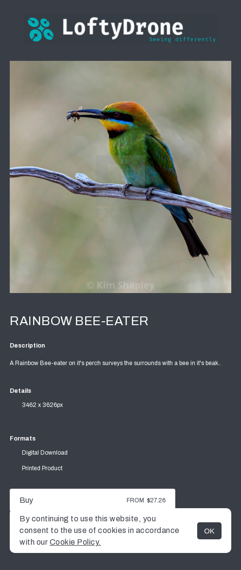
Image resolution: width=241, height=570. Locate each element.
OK (209, 531)
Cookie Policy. (75, 542)
